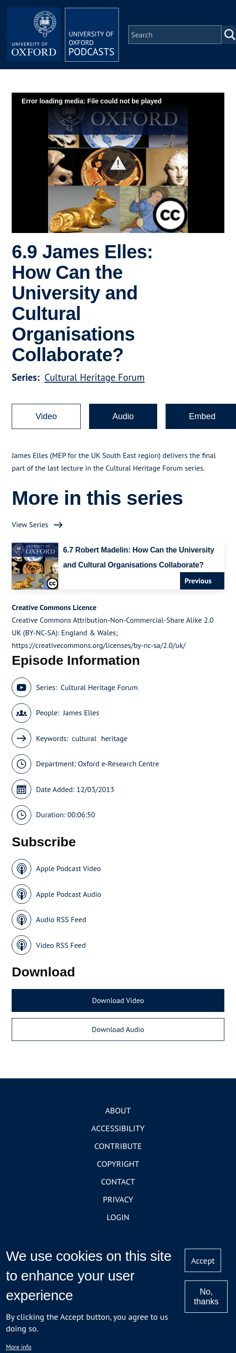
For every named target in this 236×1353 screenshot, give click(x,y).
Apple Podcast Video (68, 868)
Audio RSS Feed (61, 919)
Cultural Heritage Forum (94, 377)
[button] (118, 163)
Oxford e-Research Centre (118, 763)
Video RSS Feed (61, 945)
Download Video (118, 1000)
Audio (123, 416)
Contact (118, 1181)
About (118, 1110)
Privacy (118, 1199)
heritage (114, 738)
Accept (203, 1260)
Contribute (118, 1146)
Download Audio (118, 1029)
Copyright (118, 1163)
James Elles (81, 712)
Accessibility (118, 1128)
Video (46, 416)
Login (118, 1217)
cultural (84, 738)
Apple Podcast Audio (68, 894)
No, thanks (206, 1296)
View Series (30, 524)
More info (19, 1347)
